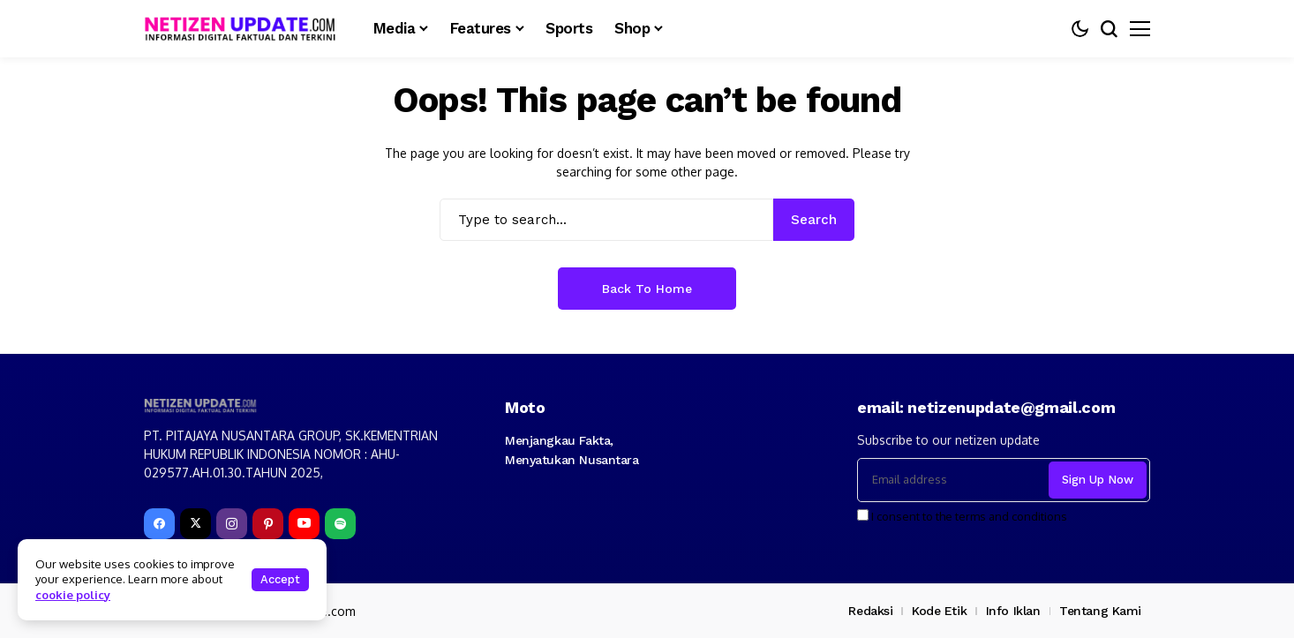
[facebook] (159, 523)
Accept (280, 579)
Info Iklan (1013, 611)
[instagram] (231, 523)
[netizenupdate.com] (245, 28)
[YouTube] (304, 523)
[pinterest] (267, 523)
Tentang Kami (1100, 611)
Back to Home (647, 288)
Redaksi (870, 611)
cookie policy (72, 595)
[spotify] (340, 523)
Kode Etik (939, 611)
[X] (195, 523)
